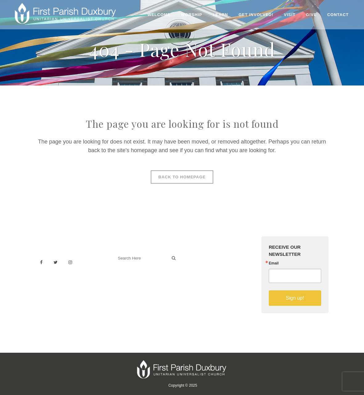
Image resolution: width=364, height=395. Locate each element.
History (195, 269)
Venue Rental (202, 255)
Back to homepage (182, 177)
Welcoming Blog (131, 285)
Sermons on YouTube (210, 282)
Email (274, 263)
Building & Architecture (211, 275)
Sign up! (295, 298)
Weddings (198, 262)
